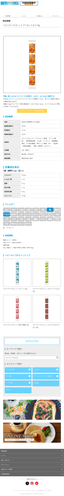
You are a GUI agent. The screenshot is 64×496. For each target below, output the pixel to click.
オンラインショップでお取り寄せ (32, 111)
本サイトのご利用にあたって (40, 490)
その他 (36, 383)
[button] (32, 451)
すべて (8, 390)
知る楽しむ (40, 16)
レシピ (24, 16)
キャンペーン (55, 16)
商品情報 (8, 16)
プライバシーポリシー (26, 490)
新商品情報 (32, 341)
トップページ (16, 490)
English (49, 490)
